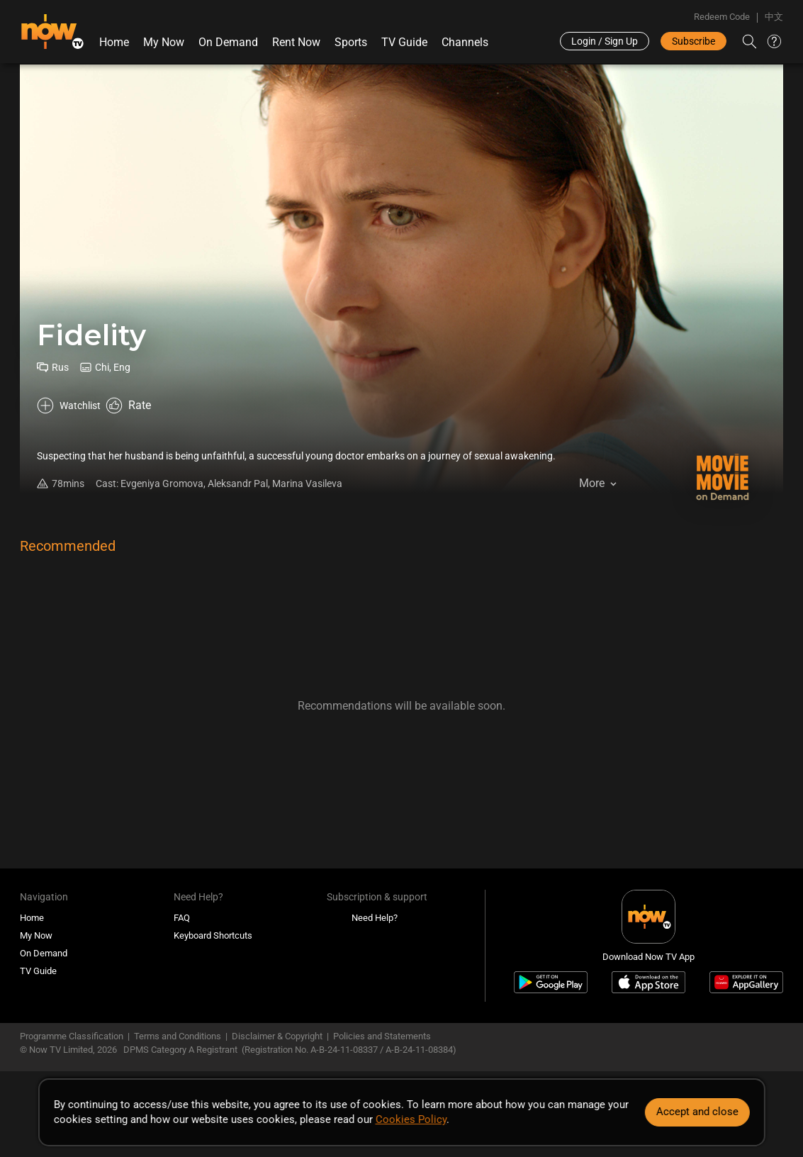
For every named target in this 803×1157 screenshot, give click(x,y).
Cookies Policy (410, 1119)
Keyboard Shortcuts (213, 937)
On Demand (227, 42)
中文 (774, 16)
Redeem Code (722, 16)
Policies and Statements (382, 1038)
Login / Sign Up (604, 41)
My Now (163, 42)
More (592, 503)
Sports (350, 42)
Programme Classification (71, 1038)
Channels (464, 42)
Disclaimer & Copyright (277, 1038)
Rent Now (295, 42)
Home (113, 42)
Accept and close (697, 1111)
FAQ (182, 919)
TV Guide (404, 42)
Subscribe (693, 41)
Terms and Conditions (177, 1038)
